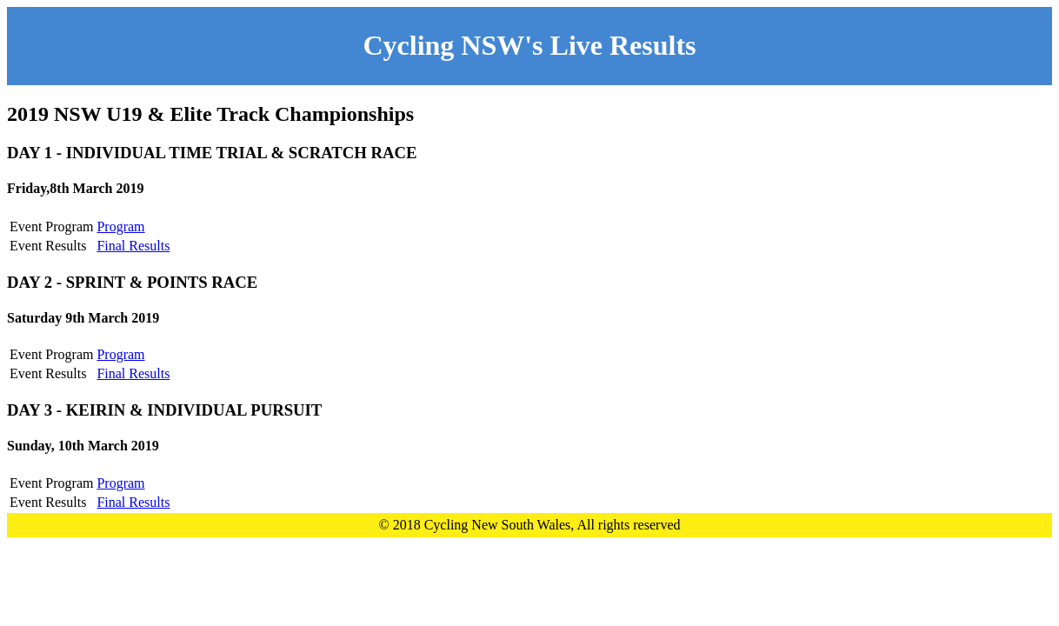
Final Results (133, 245)
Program (120, 226)
